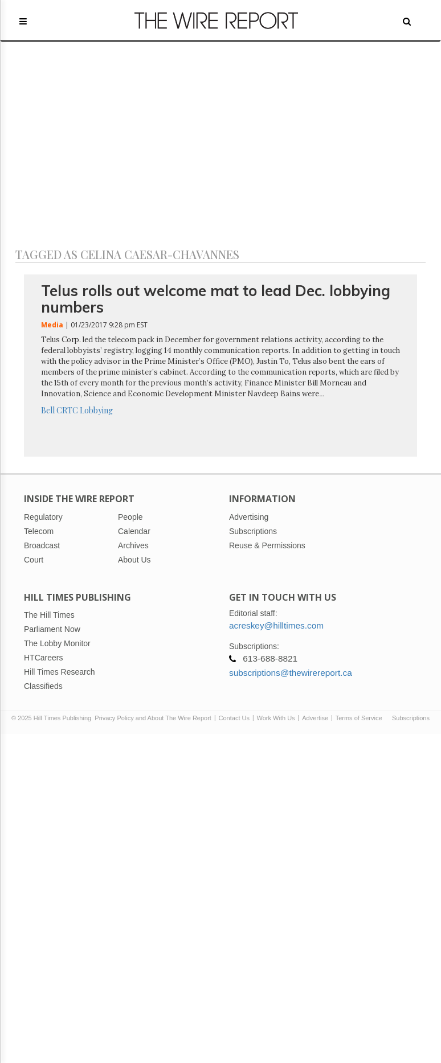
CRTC (67, 410)
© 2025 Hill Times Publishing (53, 718)
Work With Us (276, 718)
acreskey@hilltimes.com (276, 625)
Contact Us (234, 718)
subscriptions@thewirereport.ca (290, 673)
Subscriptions (411, 718)
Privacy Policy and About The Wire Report (153, 718)
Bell (48, 410)
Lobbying (96, 410)
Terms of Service (359, 718)
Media (52, 325)
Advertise (315, 718)
